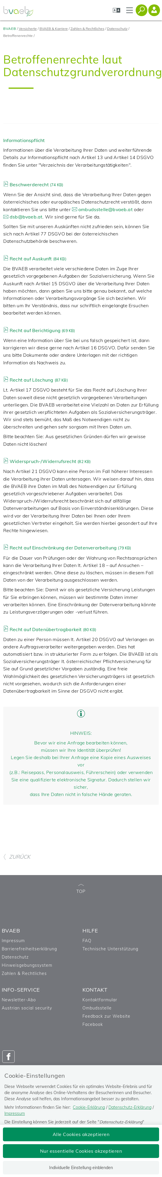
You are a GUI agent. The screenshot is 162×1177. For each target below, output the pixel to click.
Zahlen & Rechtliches (87, 28)
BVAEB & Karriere (53, 28)
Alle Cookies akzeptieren (81, 1134)
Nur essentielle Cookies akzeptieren (81, 1151)
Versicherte (28, 28)
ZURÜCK (16, 856)
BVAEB (9, 28)
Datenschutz (117, 28)
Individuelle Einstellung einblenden (81, 1167)
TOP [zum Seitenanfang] (81, 889)
